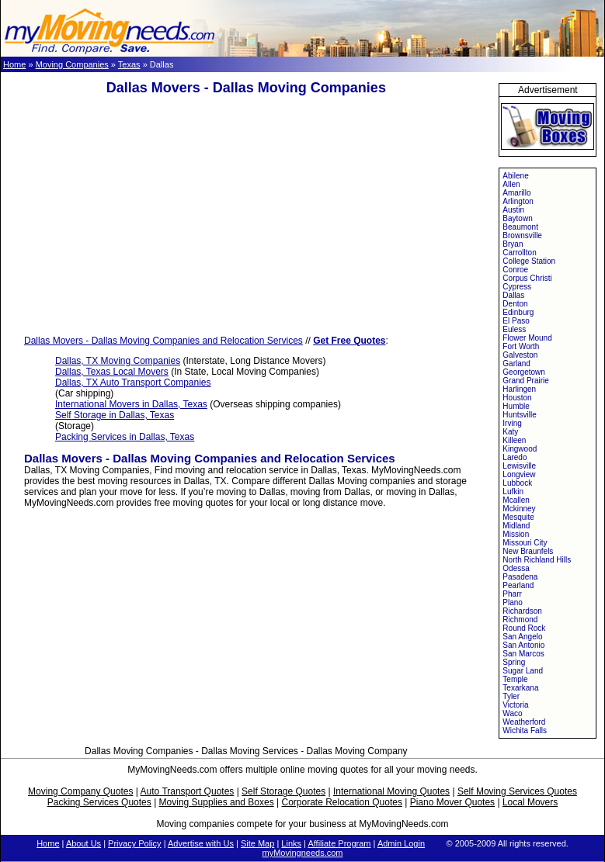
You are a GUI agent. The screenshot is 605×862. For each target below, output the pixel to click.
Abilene (515, 175)
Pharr (511, 594)
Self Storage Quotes (283, 791)
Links (291, 843)
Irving (511, 423)
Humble (515, 406)
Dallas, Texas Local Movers (112, 371)
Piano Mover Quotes (452, 802)
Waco (512, 713)
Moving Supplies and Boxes (216, 802)
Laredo (514, 457)
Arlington (517, 201)
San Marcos (523, 653)
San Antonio (523, 645)
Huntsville (519, 414)
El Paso (515, 321)
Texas (129, 64)
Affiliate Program (339, 843)
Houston (516, 397)
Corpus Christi (526, 278)
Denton (514, 303)
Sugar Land (522, 670)
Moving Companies (72, 64)
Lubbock (517, 483)
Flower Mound (526, 338)
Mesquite (518, 517)
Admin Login (401, 843)
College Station (528, 261)
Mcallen (515, 500)
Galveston (519, 355)
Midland (516, 525)
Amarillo (516, 193)
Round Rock (523, 628)
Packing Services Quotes (99, 802)
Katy (510, 432)
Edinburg (518, 312)
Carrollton (519, 252)
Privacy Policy (134, 843)
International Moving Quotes (391, 791)
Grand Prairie (525, 380)
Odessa (515, 568)
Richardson (522, 611)
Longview (518, 474)
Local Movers (530, 802)
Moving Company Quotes (80, 791)
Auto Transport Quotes (188, 791)
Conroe (515, 269)
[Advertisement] (246, 215)
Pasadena (519, 577)
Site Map (257, 843)
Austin (513, 210)
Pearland (518, 585)
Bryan (512, 244)
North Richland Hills (536, 560)
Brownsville (522, 235)
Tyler (511, 696)
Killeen (514, 440)
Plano (512, 602)
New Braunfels (527, 551)
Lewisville (519, 466)
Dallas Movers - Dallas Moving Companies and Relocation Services (163, 340)
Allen (511, 184)
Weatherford (523, 722)
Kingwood (519, 449)
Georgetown (523, 372)
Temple (514, 679)
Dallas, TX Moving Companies (117, 360)
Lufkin (512, 491)
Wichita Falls (524, 730)
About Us (83, 843)
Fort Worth (520, 346)
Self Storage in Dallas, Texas (114, 415)
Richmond (519, 619)
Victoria (515, 705)
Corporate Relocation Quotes (341, 802)
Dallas (513, 295)
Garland (516, 363)
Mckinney (518, 508)
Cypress (516, 286)
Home (14, 64)
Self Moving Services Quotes (517, 791)
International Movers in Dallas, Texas (131, 404)
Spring (513, 662)
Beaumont (520, 227)
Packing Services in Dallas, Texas (124, 436)
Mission (515, 534)
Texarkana (520, 688)
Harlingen (519, 389)
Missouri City (524, 542)
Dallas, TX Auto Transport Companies (133, 382)
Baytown (517, 218)
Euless (514, 329)
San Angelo (522, 636)
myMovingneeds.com (303, 852)
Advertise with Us (201, 843)
